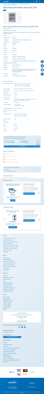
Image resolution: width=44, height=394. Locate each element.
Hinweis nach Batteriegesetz (8, 358)
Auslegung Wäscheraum (7, 286)
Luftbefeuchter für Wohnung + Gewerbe (10, 245)
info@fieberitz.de (33, 387)
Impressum (5, 342)
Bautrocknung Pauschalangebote (9, 266)
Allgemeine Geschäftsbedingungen (9, 353)
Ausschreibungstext (9, 153)
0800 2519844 (23, 317)
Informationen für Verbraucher (8, 351)
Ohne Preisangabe (24, 142)
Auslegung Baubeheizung (8, 284)
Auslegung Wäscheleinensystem (9, 287)
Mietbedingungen (6, 354)
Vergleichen (12, 227)
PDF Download (22, 146)
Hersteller (5, 309)
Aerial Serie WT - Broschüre (11, 156)
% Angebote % (5, 252)
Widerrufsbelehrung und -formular (9, 349)
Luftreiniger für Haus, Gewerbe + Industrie (10, 246)
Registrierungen (6, 361)
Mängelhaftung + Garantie (8, 300)
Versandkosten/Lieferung (7, 344)
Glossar (4, 280)
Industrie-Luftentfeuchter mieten (9, 264)
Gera (14, 177)
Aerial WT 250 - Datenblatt (11, 159)
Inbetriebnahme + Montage (8, 277)
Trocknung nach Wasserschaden (9, 263)
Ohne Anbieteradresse (9, 142)
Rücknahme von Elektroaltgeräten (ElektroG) (11, 360)
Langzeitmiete (5, 269)
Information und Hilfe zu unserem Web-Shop (11, 347)
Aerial (13, 35)
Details (12, 200)
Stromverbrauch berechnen (8, 291)
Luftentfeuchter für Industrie (8, 240)
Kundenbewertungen (7, 279)
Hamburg (5, 177)
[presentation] (5, 17)
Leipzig (18, 177)
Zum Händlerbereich (12, 336)
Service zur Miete (6, 268)
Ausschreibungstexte (7, 305)
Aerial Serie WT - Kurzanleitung (12, 162)
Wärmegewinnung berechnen (8, 289)
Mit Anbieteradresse (9, 140)
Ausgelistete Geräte (6, 307)
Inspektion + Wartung (7, 304)
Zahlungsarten (6, 346)
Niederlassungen (30, 190)
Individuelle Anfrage (29, 193)
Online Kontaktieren (22, 321)
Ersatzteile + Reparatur (7, 302)
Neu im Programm (6, 297)
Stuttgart (22, 177)
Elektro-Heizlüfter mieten (7, 259)
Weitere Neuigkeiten (6, 298)
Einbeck (26, 177)
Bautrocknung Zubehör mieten (8, 261)
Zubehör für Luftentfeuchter (8, 243)
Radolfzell (10, 177)
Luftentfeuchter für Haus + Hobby (9, 238)
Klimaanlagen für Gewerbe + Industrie (10, 248)
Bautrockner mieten (6, 257)
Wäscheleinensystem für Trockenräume (10, 241)
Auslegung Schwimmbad (7, 282)
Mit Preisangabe (24, 140)
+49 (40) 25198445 (13, 387)
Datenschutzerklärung (7, 356)
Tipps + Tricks (5, 275)
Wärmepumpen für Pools (7, 250)
